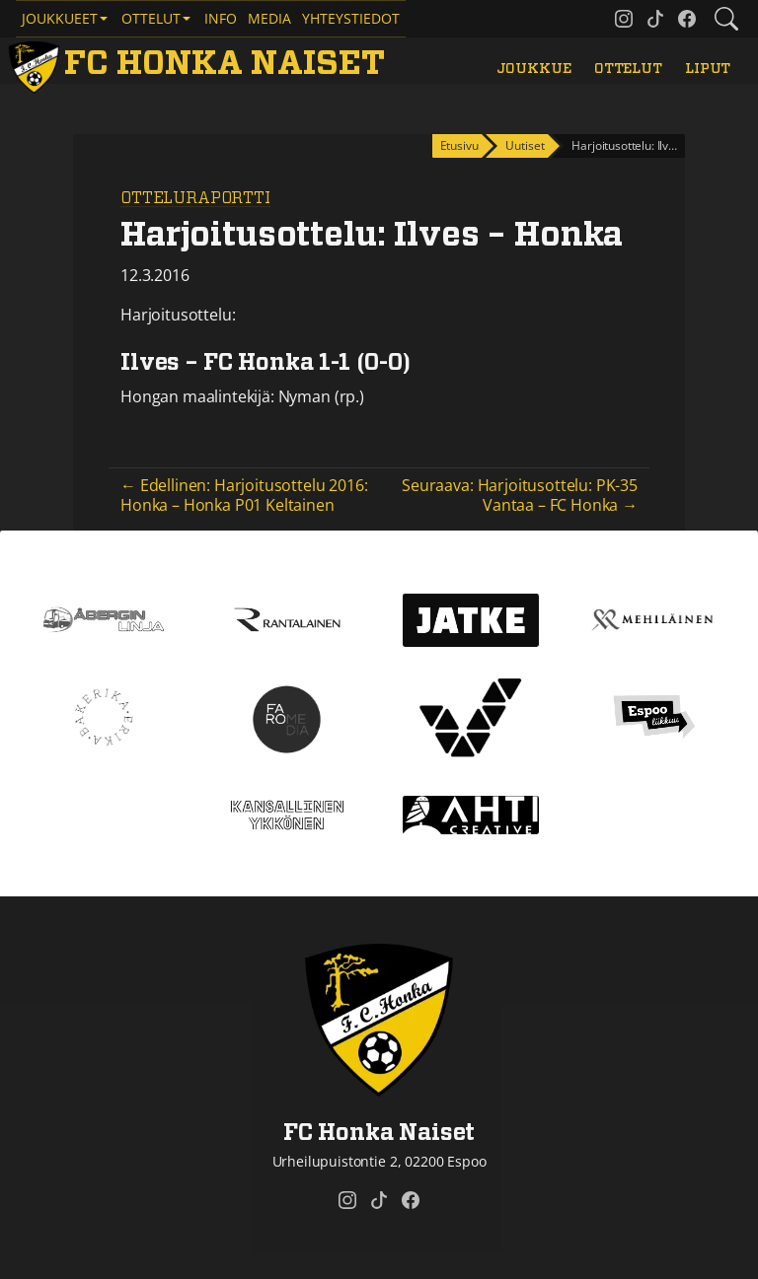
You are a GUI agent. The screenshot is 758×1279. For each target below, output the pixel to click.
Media (269, 18)
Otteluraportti (195, 198)
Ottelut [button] (151, 18)
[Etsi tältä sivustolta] (726, 19)
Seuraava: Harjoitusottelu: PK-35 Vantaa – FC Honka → (520, 494)
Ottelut (628, 68)
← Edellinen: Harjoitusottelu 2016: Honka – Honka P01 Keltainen (244, 494)
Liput (707, 68)
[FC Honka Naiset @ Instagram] (624, 19)
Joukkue (533, 68)
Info (220, 18)
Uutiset (524, 145)
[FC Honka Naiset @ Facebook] (687, 19)
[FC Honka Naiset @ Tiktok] (655, 19)
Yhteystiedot (351, 18)
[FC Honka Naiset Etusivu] (200, 64)
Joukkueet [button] (60, 18)
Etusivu (459, 145)
